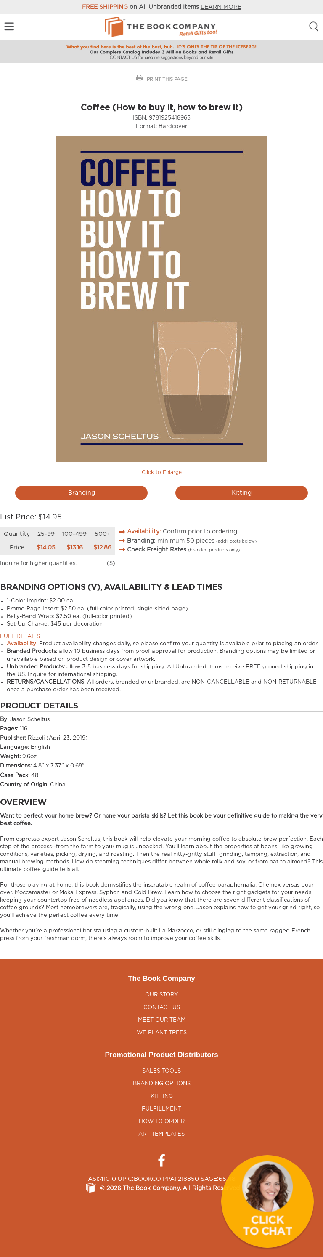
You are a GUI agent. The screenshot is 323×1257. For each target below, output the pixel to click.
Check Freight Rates (156, 550)
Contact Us (161, 1007)
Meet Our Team (161, 1020)
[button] (267, 1201)
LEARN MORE (221, 7)
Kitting (241, 493)
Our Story (161, 995)
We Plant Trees (162, 1033)
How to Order (162, 1121)
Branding (81, 493)
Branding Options (162, 1084)
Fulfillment (161, 1109)
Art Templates (161, 1134)
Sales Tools (161, 1071)
